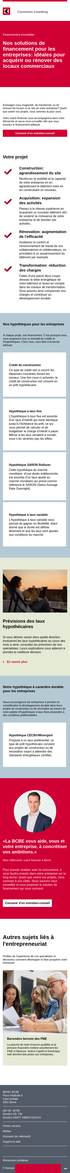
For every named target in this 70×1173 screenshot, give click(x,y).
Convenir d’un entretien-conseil (35, 133)
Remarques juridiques (15, 1160)
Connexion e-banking (35, 11)
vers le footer (65, 1168)
